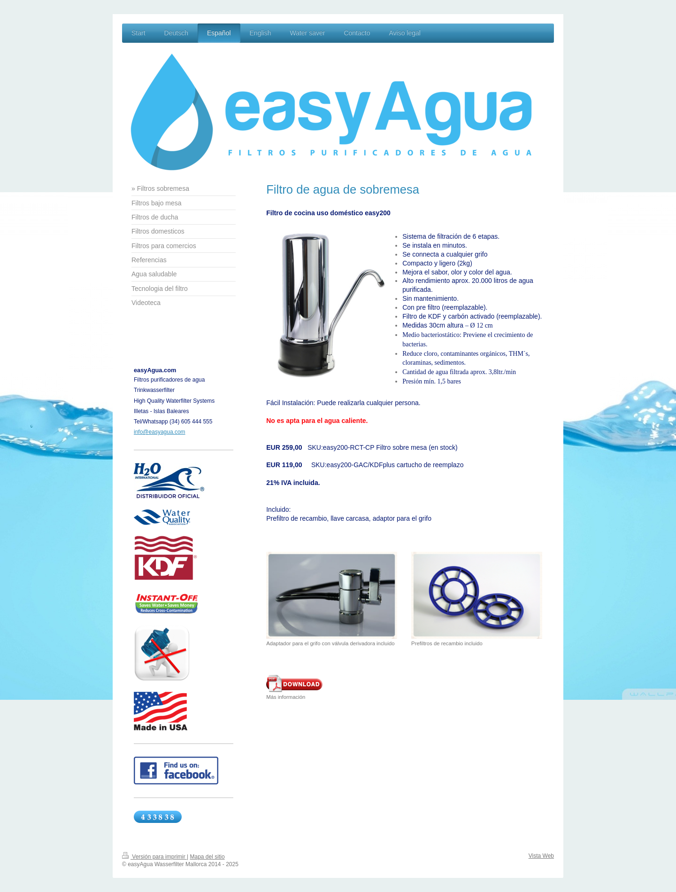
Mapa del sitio (207, 856)
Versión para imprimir (154, 856)
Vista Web (541, 856)
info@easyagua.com (159, 432)
